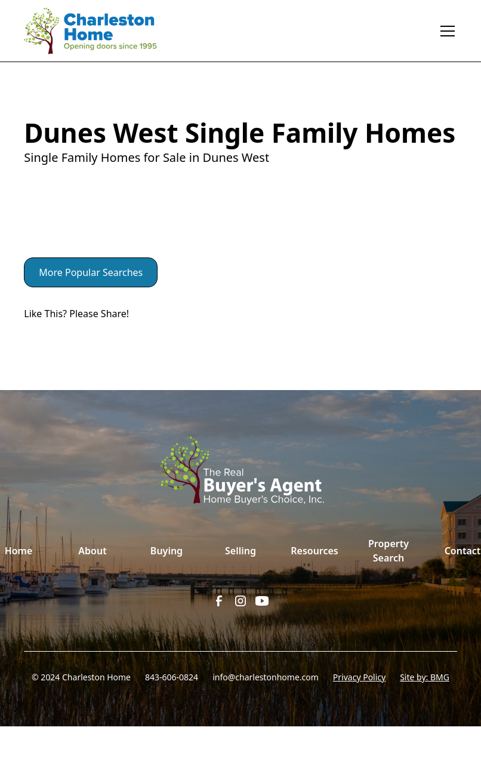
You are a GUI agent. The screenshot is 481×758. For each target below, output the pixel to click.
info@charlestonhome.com (265, 677)
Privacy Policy (359, 677)
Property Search (388, 550)
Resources (314, 550)
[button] (445, 31)
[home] (99, 31)
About (92, 550)
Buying (166, 550)
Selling (240, 550)
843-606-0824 (171, 677)
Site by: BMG (424, 677)
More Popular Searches (91, 272)
